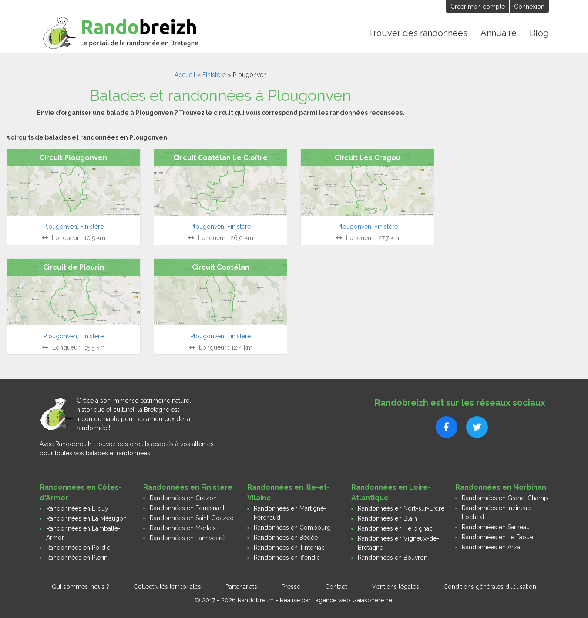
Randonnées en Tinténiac (289, 547)
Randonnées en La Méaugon (86, 518)
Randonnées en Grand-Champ (505, 497)
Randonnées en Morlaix (183, 527)
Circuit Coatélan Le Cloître (220, 158)
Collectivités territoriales (167, 586)
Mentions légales (395, 586)
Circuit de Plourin (73, 267)
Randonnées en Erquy (77, 508)
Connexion (529, 6)
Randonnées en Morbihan (500, 487)
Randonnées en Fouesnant (187, 507)
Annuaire (498, 33)
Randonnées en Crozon (183, 497)
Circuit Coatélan (220, 267)
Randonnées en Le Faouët (498, 537)
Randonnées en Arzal (492, 547)
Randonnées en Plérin (77, 557)
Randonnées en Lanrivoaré (187, 537)
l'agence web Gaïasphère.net (353, 600)
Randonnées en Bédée (286, 537)
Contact (336, 586)
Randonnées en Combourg (292, 527)
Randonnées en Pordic (78, 547)
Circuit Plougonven (73, 158)
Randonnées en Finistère (187, 487)
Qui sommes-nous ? (80, 586)
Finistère (214, 74)
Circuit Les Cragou (367, 158)
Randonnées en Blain (387, 518)
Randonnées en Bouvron (392, 557)
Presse (291, 586)
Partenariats (241, 586)
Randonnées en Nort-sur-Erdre (401, 508)
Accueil (185, 74)
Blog (539, 33)
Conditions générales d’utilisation (490, 586)
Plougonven (60, 226)
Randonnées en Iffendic (287, 557)
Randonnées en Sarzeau (496, 527)
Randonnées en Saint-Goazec (191, 517)
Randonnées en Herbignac (395, 528)
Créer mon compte (477, 6)
